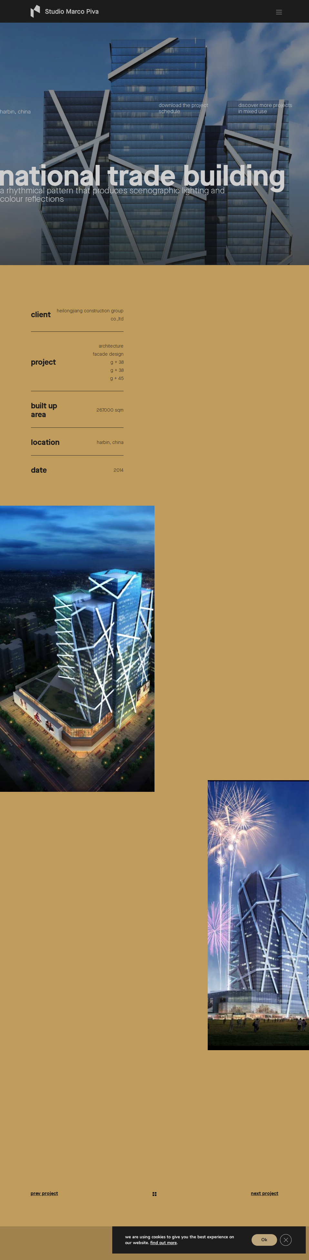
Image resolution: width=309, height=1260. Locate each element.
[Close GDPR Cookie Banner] (286, 1240)
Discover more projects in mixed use (265, 108)
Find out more (163, 1243)
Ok (264, 1240)
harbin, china (15, 112)
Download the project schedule (183, 108)
